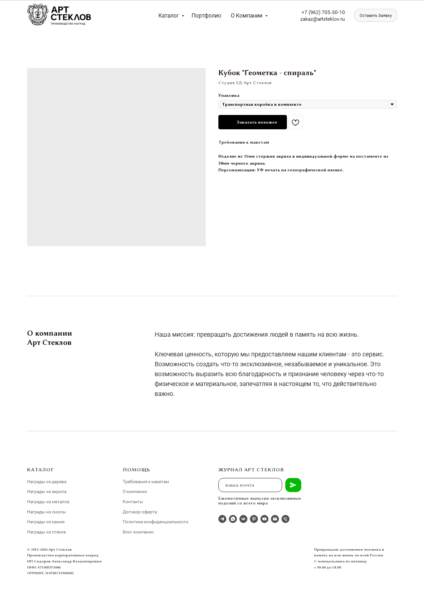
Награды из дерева (46, 481)
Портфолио (206, 15)
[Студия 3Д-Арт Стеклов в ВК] (243, 519)
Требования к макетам (243, 142)
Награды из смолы (46, 512)
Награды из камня (45, 521)
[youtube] (264, 519)
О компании (247, 15)
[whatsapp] (233, 519)
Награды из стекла (46, 532)
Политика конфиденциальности (155, 521)
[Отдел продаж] (222, 519)
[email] (275, 519)
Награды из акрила (46, 491)
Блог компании (138, 532)
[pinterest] (254, 519)
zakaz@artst (313, 18)
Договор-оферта (140, 512)
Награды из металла (48, 501)
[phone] (285, 519)
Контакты (133, 501)
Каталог (169, 15)
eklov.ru (336, 18)
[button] (376, 15)
